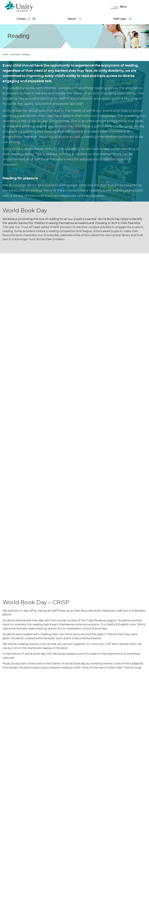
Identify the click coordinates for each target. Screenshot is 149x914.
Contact (21, 18)
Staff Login (122, 18)
